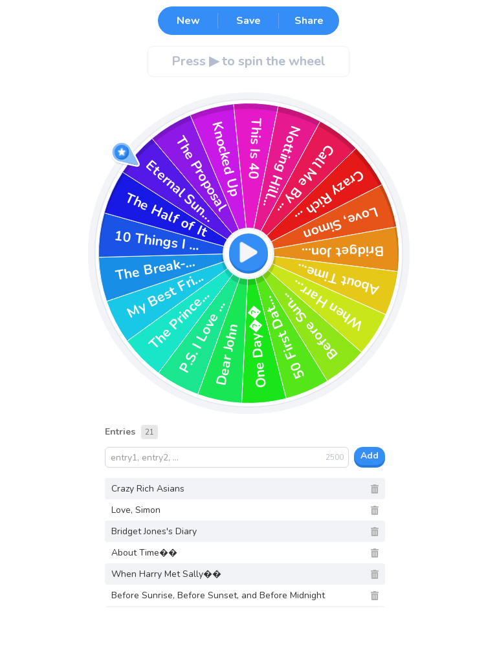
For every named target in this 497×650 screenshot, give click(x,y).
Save (248, 21)
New (188, 21)
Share (309, 21)
